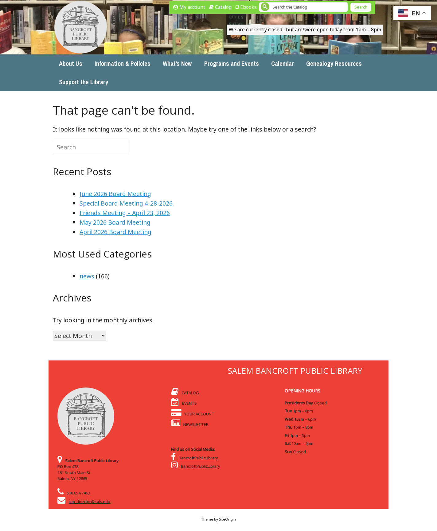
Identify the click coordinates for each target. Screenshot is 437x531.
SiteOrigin (227, 519)
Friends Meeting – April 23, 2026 (125, 213)
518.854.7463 (78, 493)
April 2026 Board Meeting (115, 232)
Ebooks (248, 7)
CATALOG (185, 392)
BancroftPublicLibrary (198, 458)
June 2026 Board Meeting (115, 194)
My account (192, 7)
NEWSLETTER (190, 424)
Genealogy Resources (334, 63)
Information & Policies (122, 63)
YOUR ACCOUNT (193, 414)
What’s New (177, 63)
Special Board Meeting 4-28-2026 (126, 203)
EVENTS (184, 403)
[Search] (303, 7)
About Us (70, 63)
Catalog (223, 7)
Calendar (282, 63)
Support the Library (83, 82)
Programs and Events (231, 63)
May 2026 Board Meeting (115, 222)
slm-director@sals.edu (89, 501)
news (87, 276)
